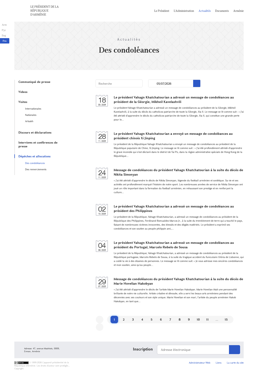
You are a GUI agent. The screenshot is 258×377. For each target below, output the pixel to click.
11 (207, 319)
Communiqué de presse (34, 82)
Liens (218, 362)
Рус (4, 30)
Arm (4, 24)
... (152, 83)
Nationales (30, 115)
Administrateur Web (199, 362)
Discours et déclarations (34, 132)
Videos (22, 92)
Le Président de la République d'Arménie (44, 10)
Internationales (33, 108)
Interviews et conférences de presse (38, 144)
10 (198, 319)
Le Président (161, 11)
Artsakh (29, 121)
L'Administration (184, 11)
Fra (4, 40)
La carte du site (235, 362)
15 (226, 319)
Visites (22, 102)
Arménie (238, 11)
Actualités (205, 11)
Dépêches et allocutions (34, 156)
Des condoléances (35, 163)
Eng (4, 35)
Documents (222, 11)
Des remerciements (35, 169)
